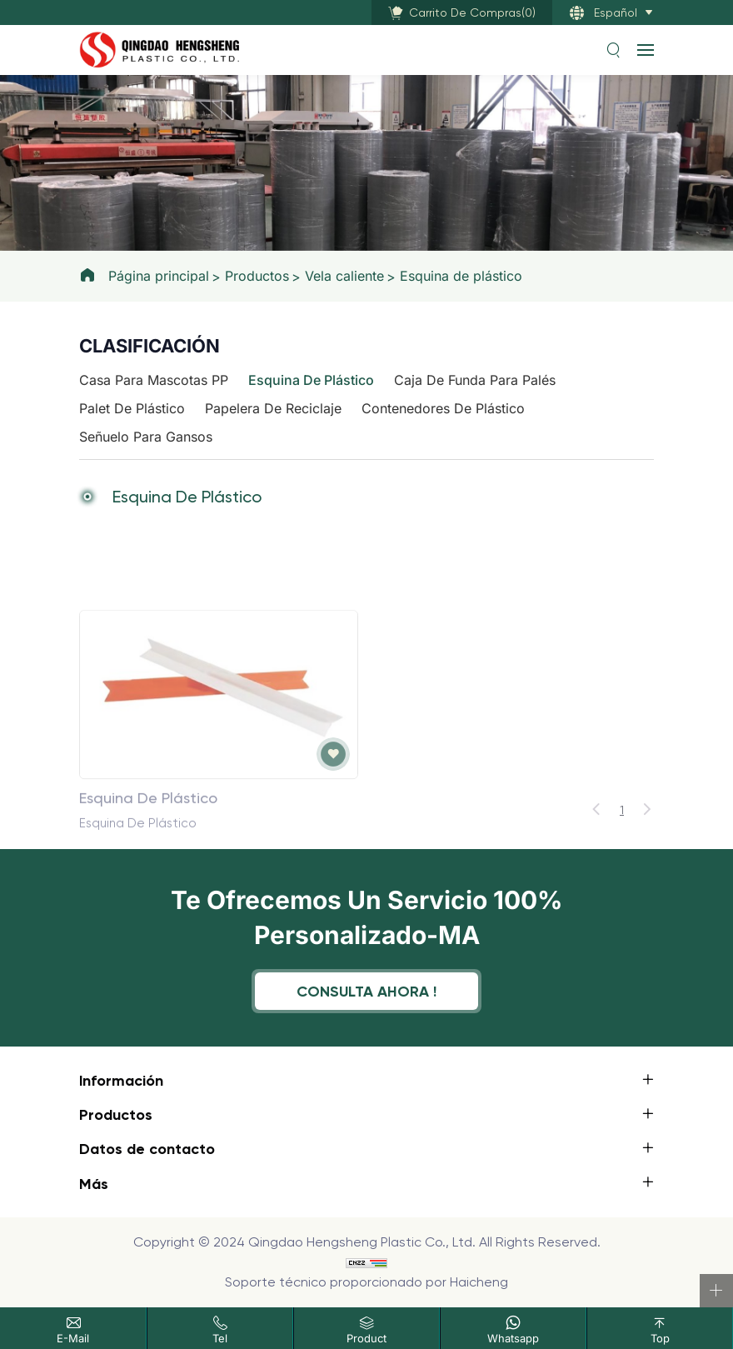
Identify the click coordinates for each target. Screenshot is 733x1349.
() (472, 12)
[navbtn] (645, 49)
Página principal (158, 275)
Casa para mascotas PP (153, 380)
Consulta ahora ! (366, 991)
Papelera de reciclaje (273, 408)
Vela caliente (344, 275)
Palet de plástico (132, 408)
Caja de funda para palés (475, 380)
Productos (257, 275)
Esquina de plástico (461, 275)
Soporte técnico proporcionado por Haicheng (366, 1282)
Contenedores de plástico (443, 408)
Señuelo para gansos (145, 436)
